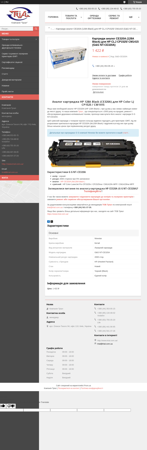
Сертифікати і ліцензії (12, 62)
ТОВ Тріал (107, 205)
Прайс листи (8, 91)
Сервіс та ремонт (114, 17)
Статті (5, 73)
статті (126, 133)
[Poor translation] (11, 406)
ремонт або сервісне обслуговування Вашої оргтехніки (83, 199)
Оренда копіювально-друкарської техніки (12, 46)
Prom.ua (87, 386)
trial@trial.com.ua (10, 172)
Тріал (81, 111)
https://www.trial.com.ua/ (57, 214)
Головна (53, 17)
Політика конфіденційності (92, 388)
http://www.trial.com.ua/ (13, 164)
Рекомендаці (8, 68)
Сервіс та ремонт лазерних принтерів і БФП (15, 55)
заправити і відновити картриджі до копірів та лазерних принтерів (101, 197)
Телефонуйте (93, 191)
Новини (5, 85)
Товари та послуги (10, 39)
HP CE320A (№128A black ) (73, 181)
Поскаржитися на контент (68, 388)
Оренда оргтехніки (94, 17)
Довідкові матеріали (11, 79)
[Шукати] (36, 28)
